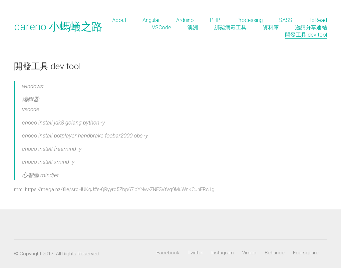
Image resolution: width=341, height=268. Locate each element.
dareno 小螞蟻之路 (58, 26)
